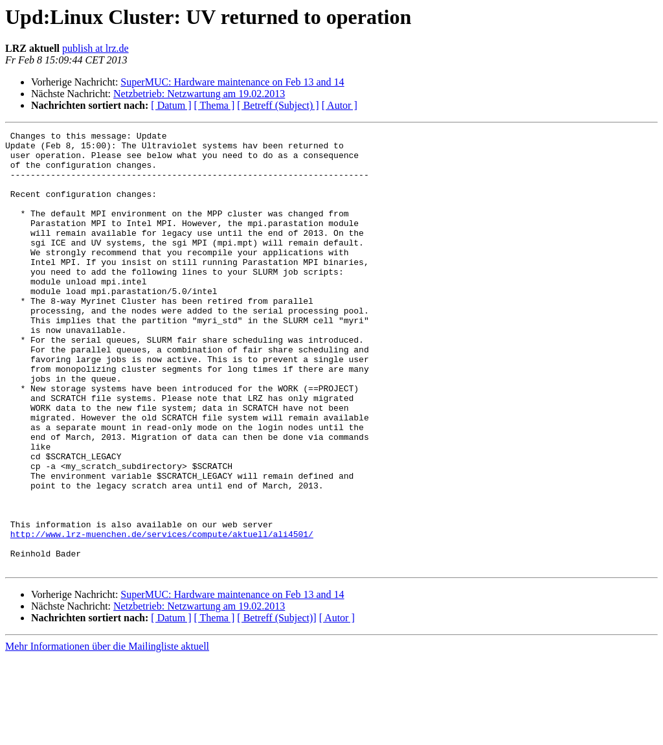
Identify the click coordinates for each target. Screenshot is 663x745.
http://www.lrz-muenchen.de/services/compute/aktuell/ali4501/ (161, 615)
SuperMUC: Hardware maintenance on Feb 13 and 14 (232, 81)
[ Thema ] (214, 105)
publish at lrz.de (95, 48)
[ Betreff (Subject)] (276, 705)
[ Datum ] (171, 105)
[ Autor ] (339, 105)
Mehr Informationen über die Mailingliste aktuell (107, 733)
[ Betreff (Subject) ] (278, 105)
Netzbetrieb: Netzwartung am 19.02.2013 (199, 93)
